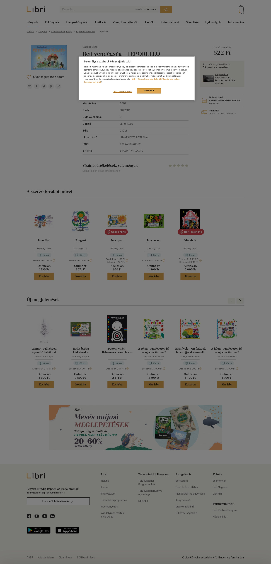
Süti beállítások (122, 91)
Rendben (149, 90)
